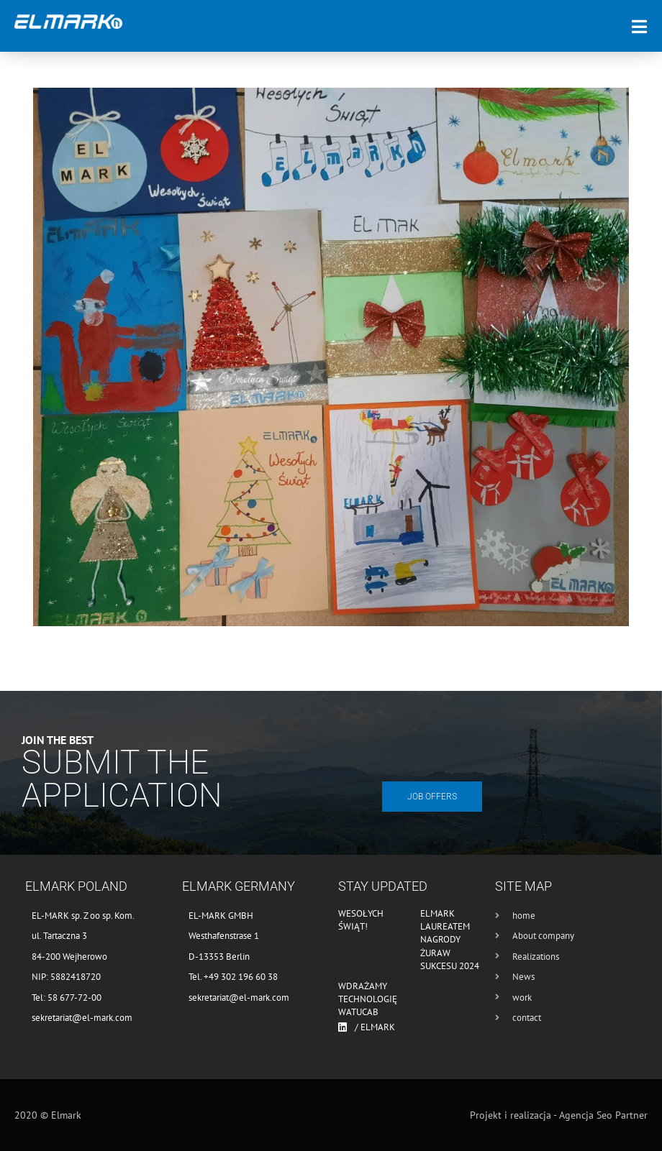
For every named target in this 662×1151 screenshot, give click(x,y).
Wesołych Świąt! (361, 919)
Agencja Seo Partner (603, 1115)
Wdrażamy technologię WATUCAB (367, 999)
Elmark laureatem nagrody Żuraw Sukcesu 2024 (449, 939)
